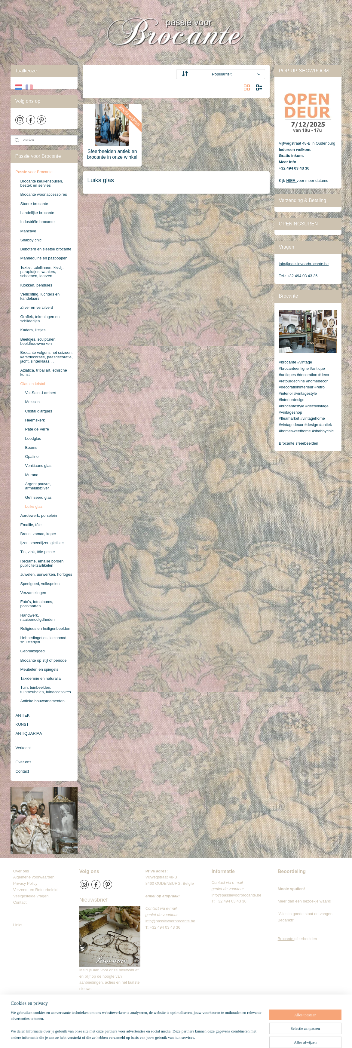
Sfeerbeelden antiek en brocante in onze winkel (112, 154)
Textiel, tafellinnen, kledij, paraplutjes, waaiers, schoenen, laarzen (41, 271)
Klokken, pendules (36, 285)
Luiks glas (33, 506)
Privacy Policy (25, 883)
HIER (291, 180)
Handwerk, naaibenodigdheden (37, 617)
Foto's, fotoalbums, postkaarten (36, 603)
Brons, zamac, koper (38, 534)
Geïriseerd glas (38, 497)
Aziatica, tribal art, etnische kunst (43, 372)
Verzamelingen (33, 592)
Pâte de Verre (37, 429)
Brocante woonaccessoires (43, 194)
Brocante (287, 443)
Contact (22, 771)
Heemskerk (35, 420)
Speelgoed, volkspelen (40, 583)
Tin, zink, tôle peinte (37, 552)
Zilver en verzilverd (36, 307)
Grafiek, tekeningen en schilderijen (40, 318)
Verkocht (23, 748)
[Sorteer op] (220, 74)
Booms (31, 447)
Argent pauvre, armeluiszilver (38, 486)
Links (17, 925)
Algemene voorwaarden (33, 877)
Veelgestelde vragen (31, 896)
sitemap (171, 1037)
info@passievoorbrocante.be (304, 264)
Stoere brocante (34, 203)
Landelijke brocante (37, 212)
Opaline (31, 456)
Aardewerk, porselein (38, 515)
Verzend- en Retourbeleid (35, 889)
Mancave (28, 231)
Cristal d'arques (38, 411)
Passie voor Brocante (34, 172)
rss (181, 1037)
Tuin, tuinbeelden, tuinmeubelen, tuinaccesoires (45, 689)
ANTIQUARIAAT (29, 733)
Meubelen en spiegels (39, 669)
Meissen (32, 402)
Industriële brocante (37, 221)
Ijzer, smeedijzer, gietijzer (42, 543)
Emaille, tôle (30, 524)
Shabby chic (30, 240)
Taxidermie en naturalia (40, 678)
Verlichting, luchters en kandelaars (40, 296)
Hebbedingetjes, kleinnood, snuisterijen (43, 640)
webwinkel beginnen (201, 1037)
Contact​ (22, 902)
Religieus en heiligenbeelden (45, 628)
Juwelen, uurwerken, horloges (46, 574)
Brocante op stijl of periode (43, 660)
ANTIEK (22, 715)
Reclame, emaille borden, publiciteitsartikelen (42, 563)
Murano (31, 475)
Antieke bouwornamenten (42, 701)
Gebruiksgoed (32, 651)
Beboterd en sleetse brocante (45, 249)
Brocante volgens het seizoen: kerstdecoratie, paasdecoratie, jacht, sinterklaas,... (46, 356)
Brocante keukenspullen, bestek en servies (41, 183)
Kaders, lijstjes (32, 330)
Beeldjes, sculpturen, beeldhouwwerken (38, 341)
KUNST (22, 724)
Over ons (23, 762)
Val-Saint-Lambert (40, 393)
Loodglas (33, 438)
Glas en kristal (32, 384)
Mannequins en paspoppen (43, 258)
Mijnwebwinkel (248, 1037)
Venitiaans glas (38, 465)
